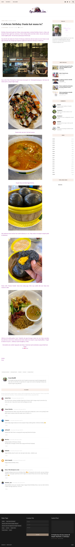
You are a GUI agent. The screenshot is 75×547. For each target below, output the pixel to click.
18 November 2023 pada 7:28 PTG (16, 430)
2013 (63, 166)
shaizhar (59, 121)
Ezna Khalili (12, 378)
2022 (63, 147)
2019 (63, 153)
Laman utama (4, 20)
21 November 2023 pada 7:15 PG (15, 439)
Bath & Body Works (63, 73)
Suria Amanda (8, 460)
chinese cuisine (12, 20)
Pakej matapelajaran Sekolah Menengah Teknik (65, 93)
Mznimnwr (59, 110)
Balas (6, 404)
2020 (63, 151)
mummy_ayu (8, 482)
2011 (63, 170)
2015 (63, 162)
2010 (63, 172)
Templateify (9, 544)
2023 (63, 145)
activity (7, 527)
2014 (63, 164)
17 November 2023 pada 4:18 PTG (17, 398)
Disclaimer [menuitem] (15, 1)
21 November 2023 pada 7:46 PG (16, 450)
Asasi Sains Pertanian (10, 521)
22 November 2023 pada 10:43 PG (19, 460)
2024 (63, 143)
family (20, 372)
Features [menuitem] (8, 1)
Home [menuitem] (2, 1)
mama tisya (8, 398)
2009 (63, 174)
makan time (30, 372)
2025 (63, 141)
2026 (63, 139)
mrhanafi (7, 430)
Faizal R (59, 104)
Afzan (58, 127)
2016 (63, 160)
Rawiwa (7, 439)
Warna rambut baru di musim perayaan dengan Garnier (66, 86)
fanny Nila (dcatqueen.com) (12, 469)
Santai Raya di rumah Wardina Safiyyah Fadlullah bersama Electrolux (66, 67)
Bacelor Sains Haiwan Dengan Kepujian (10, 523)
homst (24, 372)
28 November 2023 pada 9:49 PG (18, 482)
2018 (63, 155)
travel (10, 530)
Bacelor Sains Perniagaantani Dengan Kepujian (11, 525)
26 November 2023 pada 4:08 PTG (26, 469)
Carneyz (7, 420)
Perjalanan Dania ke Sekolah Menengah (65, 80)
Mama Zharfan (9, 409)
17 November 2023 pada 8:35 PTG (19, 409)
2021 (63, 149)
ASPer (3, 521)
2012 (63, 168)
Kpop (3, 527)
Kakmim (7, 450)
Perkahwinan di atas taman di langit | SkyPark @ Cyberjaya (60, 535)
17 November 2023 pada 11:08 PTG (16, 420)
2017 (63, 158)
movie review (4, 530)
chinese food (14, 372)
